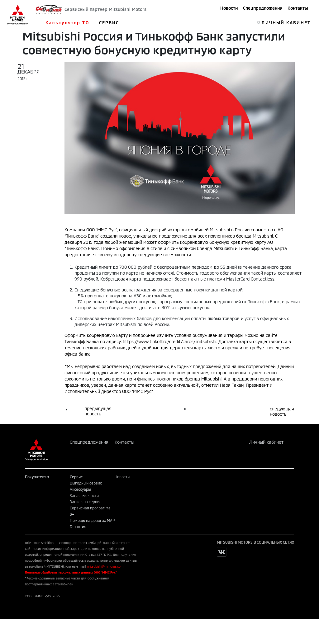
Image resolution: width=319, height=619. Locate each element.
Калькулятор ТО (67, 22)
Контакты (298, 8)
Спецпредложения (263, 8)
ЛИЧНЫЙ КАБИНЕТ (285, 22)
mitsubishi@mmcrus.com (105, 566)
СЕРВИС (109, 22)
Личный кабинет (266, 442)
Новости (229, 8)
